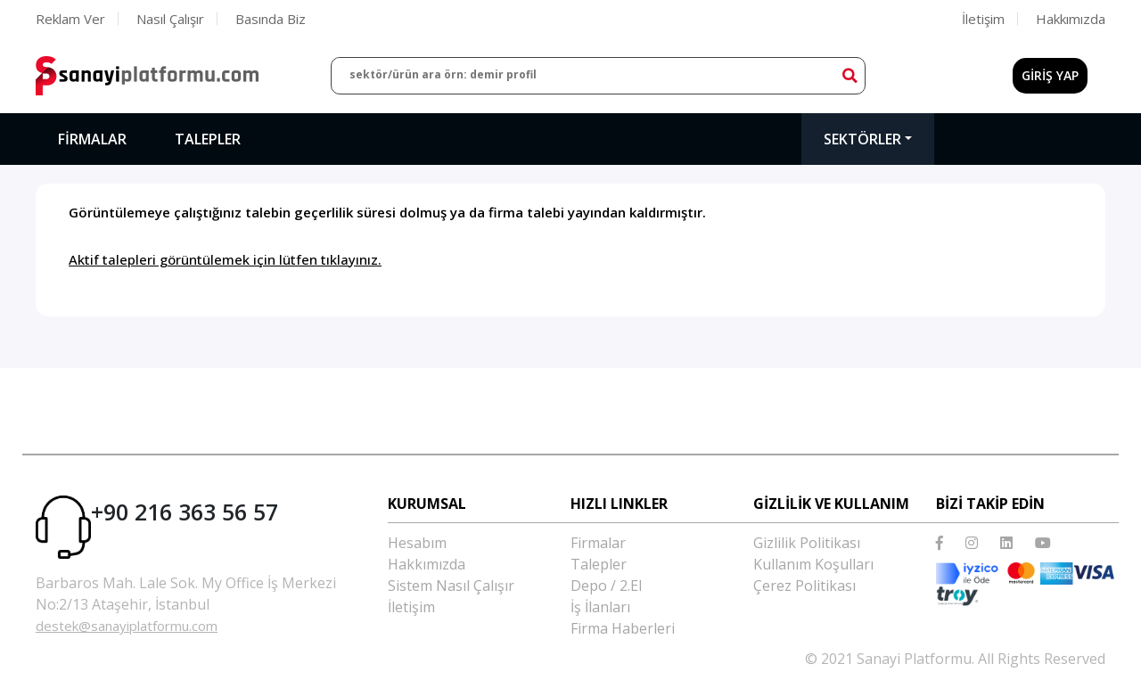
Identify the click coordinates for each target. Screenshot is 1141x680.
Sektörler (862, 139)
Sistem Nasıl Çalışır (451, 585)
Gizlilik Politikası (806, 543)
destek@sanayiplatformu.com (127, 626)
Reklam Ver (70, 19)
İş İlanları (600, 607)
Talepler (208, 139)
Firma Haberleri (622, 628)
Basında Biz (270, 19)
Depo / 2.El (606, 585)
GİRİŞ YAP (1050, 75)
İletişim (983, 19)
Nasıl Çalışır (170, 19)
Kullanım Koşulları (813, 564)
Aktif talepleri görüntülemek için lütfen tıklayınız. (225, 259)
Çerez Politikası (804, 585)
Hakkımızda (1070, 19)
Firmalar (92, 139)
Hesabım (417, 543)
